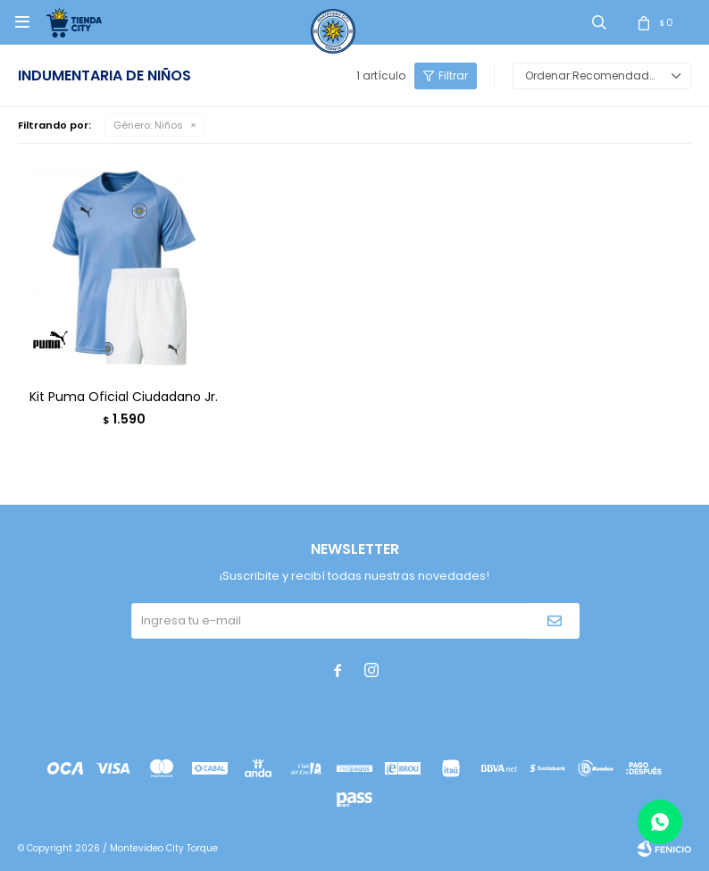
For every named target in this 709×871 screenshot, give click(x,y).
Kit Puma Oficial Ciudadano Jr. (123, 397)
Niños (148, 125)
